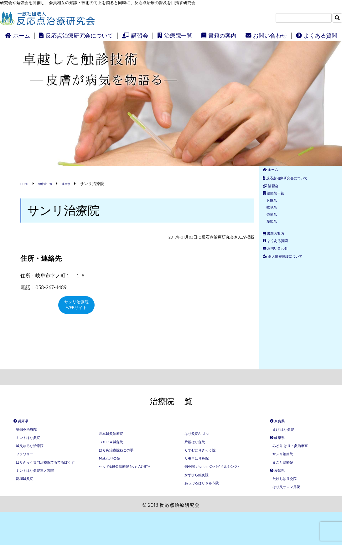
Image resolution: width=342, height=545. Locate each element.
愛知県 (276, 244)
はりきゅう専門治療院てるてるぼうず (46, 485)
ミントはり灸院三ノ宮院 (43, 501)
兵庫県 (276, 214)
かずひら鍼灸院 (202, 502)
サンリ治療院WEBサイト (76, 308)
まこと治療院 (287, 482)
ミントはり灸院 (33, 447)
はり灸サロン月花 (292, 518)
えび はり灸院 (288, 435)
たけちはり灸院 (290, 506)
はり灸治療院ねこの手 (124, 459)
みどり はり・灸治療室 (298, 458)
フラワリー (28, 470)
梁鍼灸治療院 (31, 435)
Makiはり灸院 (114, 471)
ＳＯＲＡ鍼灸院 (116, 447)
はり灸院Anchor (202, 435)
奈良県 (276, 234)
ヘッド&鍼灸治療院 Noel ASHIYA (126, 486)
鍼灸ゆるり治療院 (36, 458)
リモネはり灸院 (202, 471)
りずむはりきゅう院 (207, 459)
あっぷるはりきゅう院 (209, 514)
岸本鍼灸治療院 (116, 435)
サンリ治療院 (287, 470)
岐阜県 (276, 224)
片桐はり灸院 (199, 447)
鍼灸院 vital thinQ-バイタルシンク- (217, 486)
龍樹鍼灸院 (28, 513)
